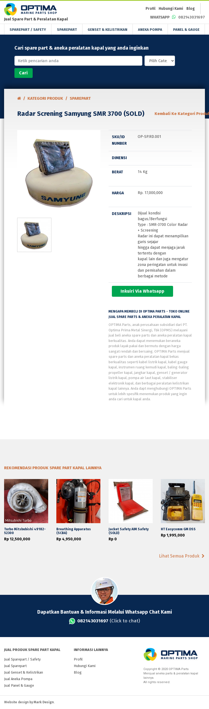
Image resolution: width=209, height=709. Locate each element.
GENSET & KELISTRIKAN (107, 30)
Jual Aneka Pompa (18, 679)
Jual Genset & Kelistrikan (23, 672)
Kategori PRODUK (45, 98)
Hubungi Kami (171, 8)
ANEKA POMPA (150, 30)
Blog (190, 8)
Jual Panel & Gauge (19, 685)
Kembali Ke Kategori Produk (173, 113)
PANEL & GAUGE (186, 30)
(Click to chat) (104, 621)
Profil (150, 8)
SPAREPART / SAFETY (28, 30)
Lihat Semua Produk (182, 556)
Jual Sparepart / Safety (22, 659)
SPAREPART (67, 30)
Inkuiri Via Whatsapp (142, 291)
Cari (23, 72)
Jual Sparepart (15, 666)
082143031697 (177, 17)
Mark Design (44, 702)
